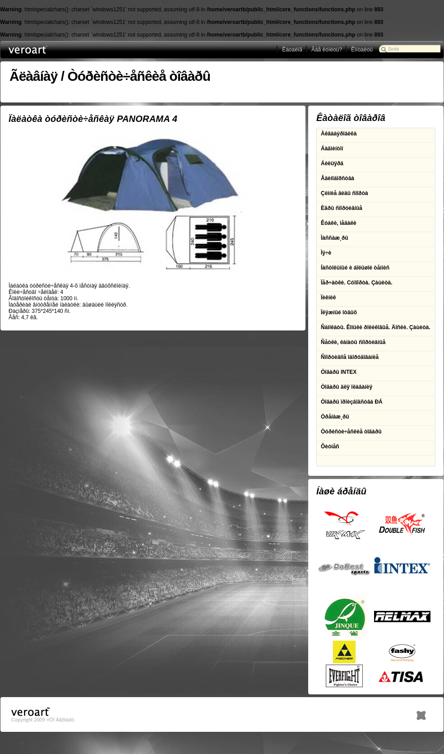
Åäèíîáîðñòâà (337, 178)
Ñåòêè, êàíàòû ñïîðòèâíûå (353, 342)
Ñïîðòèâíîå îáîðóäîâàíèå (350, 357)
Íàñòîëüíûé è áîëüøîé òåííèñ (355, 268)
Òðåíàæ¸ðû (335, 417)
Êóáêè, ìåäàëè (338, 223)
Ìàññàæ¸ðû (334, 238)
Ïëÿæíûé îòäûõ (339, 312)
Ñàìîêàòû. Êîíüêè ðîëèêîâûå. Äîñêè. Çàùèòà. (375, 327)
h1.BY (421, 713)
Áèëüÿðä (332, 163)
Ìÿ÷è (326, 253)
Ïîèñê (393, 49)
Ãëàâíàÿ (33, 76)
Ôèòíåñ (330, 446)
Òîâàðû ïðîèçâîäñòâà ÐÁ (352, 402)
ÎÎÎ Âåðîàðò (44, 50)
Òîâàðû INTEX (338, 372)
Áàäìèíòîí (332, 148)
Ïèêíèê (328, 297)
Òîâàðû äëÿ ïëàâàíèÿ (346, 387)
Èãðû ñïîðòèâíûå (341, 208)
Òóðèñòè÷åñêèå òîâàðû (138, 76)
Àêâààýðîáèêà (338, 133)
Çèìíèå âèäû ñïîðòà (344, 193)
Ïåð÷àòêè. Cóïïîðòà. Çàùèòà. (357, 282)
